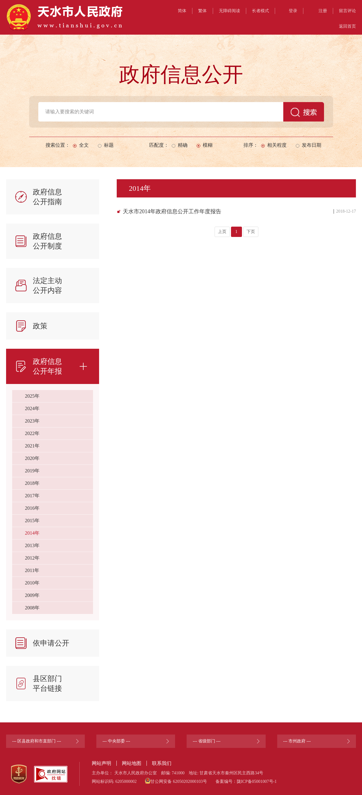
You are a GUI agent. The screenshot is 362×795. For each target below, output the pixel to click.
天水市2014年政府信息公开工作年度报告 (172, 211)
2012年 (32, 557)
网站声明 (101, 763)
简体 (182, 11)
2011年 (32, 570)
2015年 (32, 520)
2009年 (32, 595)
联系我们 (161, 763)
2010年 (32, 582)
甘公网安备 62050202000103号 (176, 781)
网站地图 (131, 763)
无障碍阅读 (229, 11)
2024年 (32, 408)
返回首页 (347, 26)
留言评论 (347, 11)
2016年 (32, 508)
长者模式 (260, 11)
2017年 (32, 495)
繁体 (202, 11)
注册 (323, 11)
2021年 (32, 445)
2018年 (32, 483)
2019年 (32, 470)
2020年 (32, 458)
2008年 (32, 607)
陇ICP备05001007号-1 (257, 781)
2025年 (32, 396)
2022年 (32, 433)
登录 (293, 11)
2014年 (32, 533)
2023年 (32, 420)
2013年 (32, 545)
